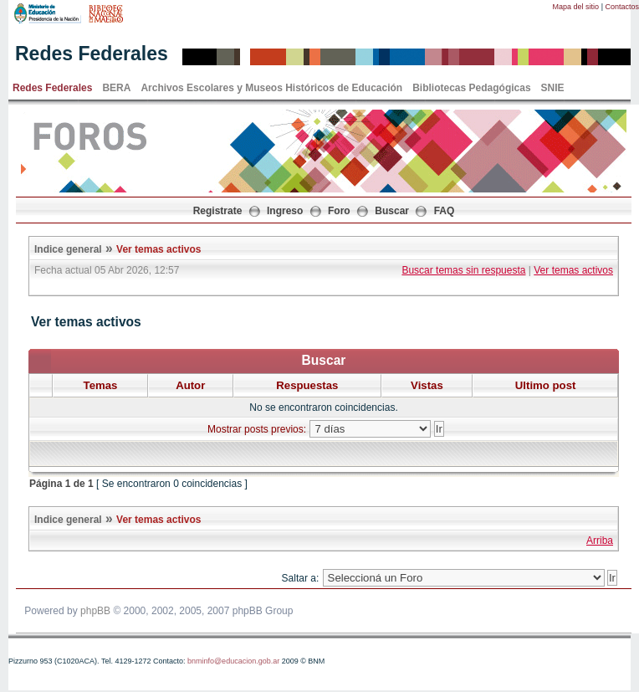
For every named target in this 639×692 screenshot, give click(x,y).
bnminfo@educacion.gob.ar (233, 661)
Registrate (218, 211)
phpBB (95, 611)
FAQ (444, 211)
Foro (339, 211)
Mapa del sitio (576, 7)
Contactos (622, 7)
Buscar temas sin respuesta (463, 270)
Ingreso (285, 211)
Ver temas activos (158, 249)
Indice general (68, 249)
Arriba (599, 540)
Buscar (392, 211)
